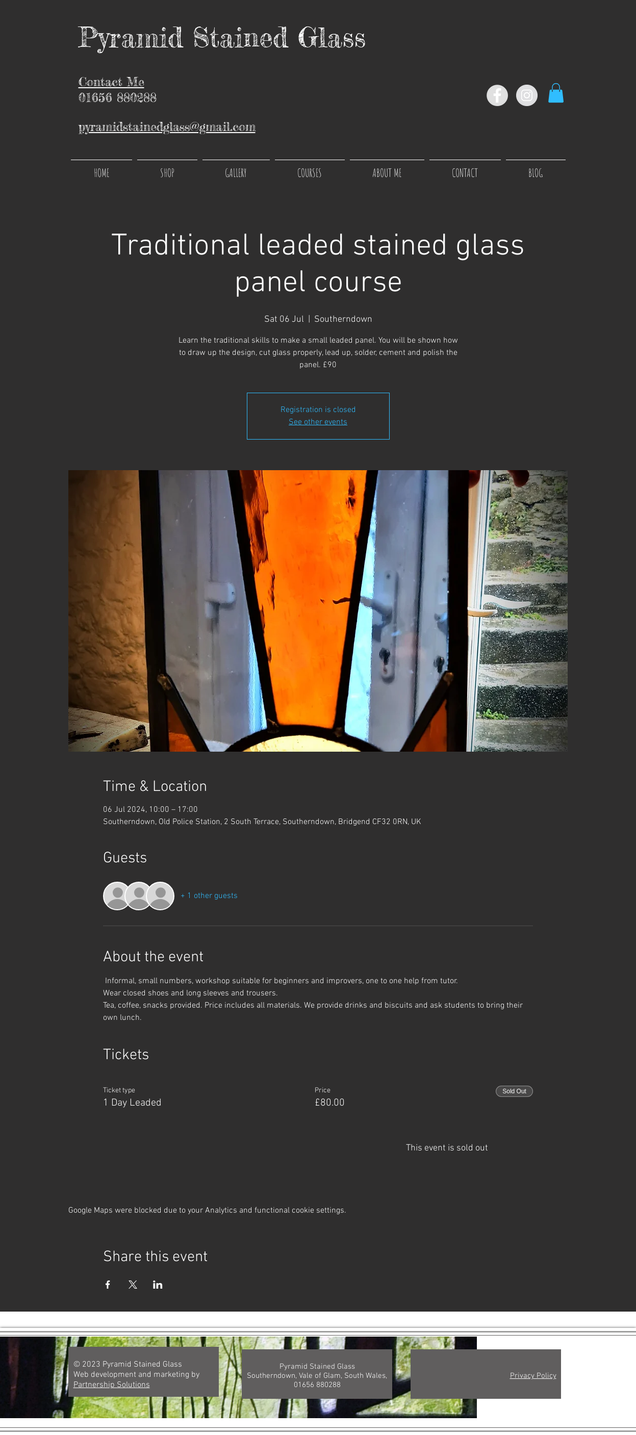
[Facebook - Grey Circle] (497, 95)
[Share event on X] (133, 1284)
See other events (318, 422)
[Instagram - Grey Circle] (527, 95)
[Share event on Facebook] (108, 1284)
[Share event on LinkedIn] (158, 1284)
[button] (556, 92)
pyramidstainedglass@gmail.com (167, 126)
